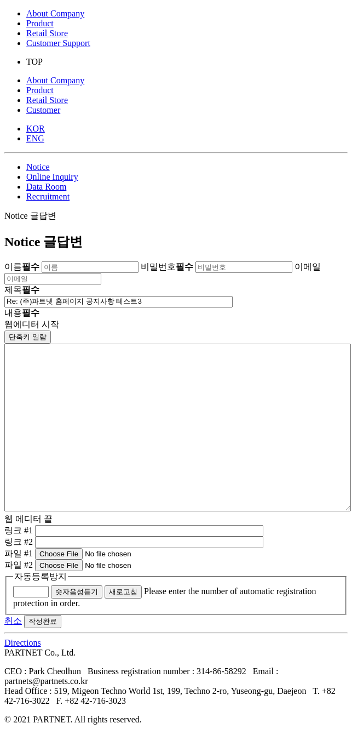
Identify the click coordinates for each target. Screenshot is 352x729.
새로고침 (123, 592)
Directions (22, 642)
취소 (13, 620)
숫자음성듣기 (76, 592)
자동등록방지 (40, 576)
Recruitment (48, 196)
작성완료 (42, 621)
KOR (35, 128)
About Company (55, 13)
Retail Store (47, 33)
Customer (43, 110)
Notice (38, 167)
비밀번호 (167, 266)
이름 (21, 266)
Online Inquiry (52, 176)
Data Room (46, 186)
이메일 (308, 266)
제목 (21, 289)
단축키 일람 (28, 337)
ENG (35, 138)
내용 (21, 312)
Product (40, 23)
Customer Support (58, 43)
